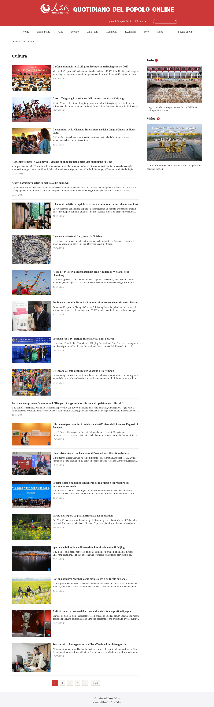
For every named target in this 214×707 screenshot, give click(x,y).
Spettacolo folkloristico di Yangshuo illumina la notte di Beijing (89, 547)
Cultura (30, 41)
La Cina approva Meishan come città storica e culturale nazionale (90, 578)
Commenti (111, 31)
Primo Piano (43, 31)
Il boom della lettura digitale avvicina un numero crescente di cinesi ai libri (95, 204)
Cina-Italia (92, 31)
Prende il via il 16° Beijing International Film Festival (83, 338)
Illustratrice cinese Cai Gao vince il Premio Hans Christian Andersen (92, 453)
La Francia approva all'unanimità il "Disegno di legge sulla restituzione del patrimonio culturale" (67, 403)
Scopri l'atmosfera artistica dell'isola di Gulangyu (40, 182)
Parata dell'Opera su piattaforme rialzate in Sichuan (83, 515)
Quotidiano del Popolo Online (107, 698)
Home (25, 31)
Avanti (95, 683)
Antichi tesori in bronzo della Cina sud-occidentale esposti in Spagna (92, 611)
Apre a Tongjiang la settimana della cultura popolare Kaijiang (88, 98)
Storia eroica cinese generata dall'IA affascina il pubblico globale (89, 644)
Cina (60, 31)
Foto (146, 31)
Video (160, 31)
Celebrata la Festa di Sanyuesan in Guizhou (78, 236)
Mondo (75, 31)
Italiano (16, 41)
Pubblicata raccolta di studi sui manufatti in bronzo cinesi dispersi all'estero (96, 302)
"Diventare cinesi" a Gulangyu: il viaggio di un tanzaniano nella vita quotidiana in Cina (62, 161)
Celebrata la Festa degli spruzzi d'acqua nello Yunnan (83, 370)
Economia (130, 31)
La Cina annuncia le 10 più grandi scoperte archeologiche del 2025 (90, 66)
